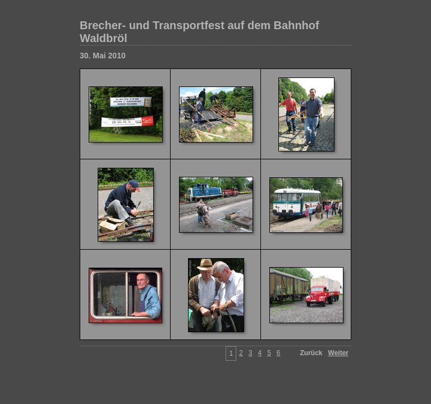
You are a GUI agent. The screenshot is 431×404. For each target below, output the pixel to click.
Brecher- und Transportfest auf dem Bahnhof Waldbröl (199, 31)
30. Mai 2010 (103, 55)
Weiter (338, 353)
